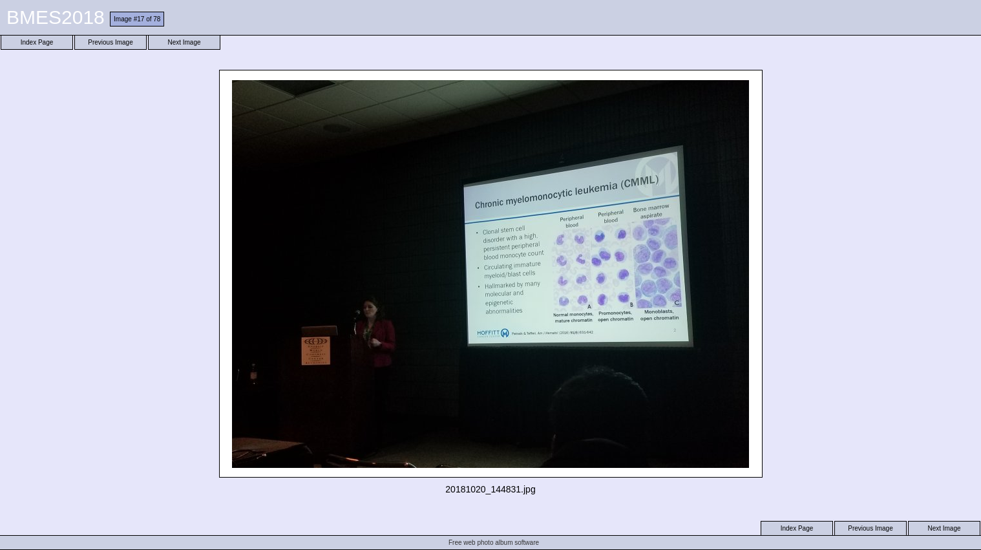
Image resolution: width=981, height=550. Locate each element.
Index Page (37, 42)
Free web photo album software (493, 542)
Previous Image (110, 42)
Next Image (183, 42)
